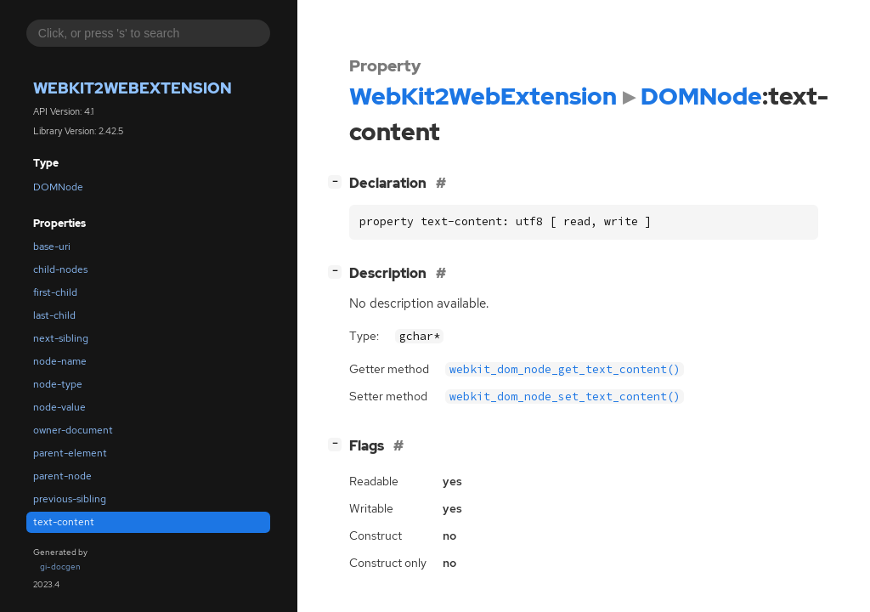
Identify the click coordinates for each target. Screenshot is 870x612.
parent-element (70, 453)
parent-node (62, 476)
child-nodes (60, 269)
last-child (54, 315)
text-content (63, 522)
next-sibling (60, 338)
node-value (59, 407)
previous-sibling (69, 499)
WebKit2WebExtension (132, 88)
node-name (60, 361)
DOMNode (58, 187)
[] (338, 181)
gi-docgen (60, 566)
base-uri (52, 246)
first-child (55, 292)
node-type (57, 384)
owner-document (73, 430)
